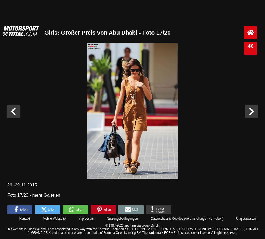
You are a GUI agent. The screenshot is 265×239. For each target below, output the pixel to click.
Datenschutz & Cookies (167, 219)
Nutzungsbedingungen (122, 219)
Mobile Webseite (54, 219)
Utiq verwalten (246, 219)
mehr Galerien (46, 195)
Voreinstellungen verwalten (203, 219)
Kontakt (24, 219)
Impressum (86, 219)
